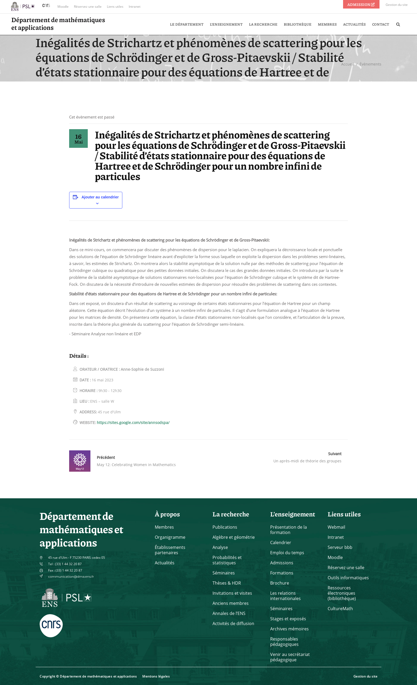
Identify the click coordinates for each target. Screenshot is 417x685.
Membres (164, 527)
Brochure (279, 583)
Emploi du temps (287, 553)
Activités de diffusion (233, 623)
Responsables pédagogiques (284, 641)
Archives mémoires (289, 629)
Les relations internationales (285, 595)
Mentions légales (156, 676)
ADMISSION (361, 4)
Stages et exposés (288, 619)
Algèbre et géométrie (233, 537)
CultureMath (340, 608)
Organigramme (170, 537)
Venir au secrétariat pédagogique (290, 657)
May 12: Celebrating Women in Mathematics (136, 464)
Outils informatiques (348, 578)
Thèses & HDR (226, 583)
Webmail (336, 527)
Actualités (164, 563)
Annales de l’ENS (228, 613)
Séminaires (223, 573)
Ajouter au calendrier (100, 197)
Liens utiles (115, 6)
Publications (224, 527)
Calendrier (280, 542)
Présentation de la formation (288, 529)
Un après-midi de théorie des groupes (307, 460)
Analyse (220, 547)
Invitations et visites (232, 593)
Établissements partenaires (170, 550)
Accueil (347, 64)
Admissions (281, 563)
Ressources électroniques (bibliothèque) (342, 593)
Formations (281, 573)
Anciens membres (230, 603)
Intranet (134, 6)
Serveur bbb (340, 547)
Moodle (63, 6)
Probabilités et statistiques (227, 560)
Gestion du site (397, 4)
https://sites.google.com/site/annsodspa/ (133, 422)
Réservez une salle (88, 6)
